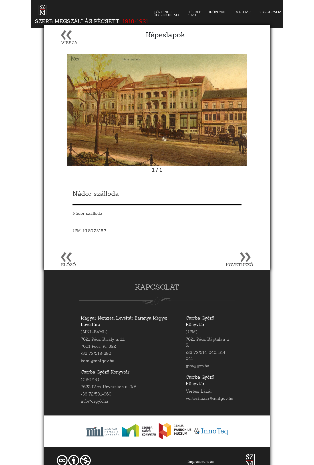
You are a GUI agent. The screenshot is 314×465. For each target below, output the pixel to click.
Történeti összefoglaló (167, 14)
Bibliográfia (270, 12)
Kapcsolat (299, 12)
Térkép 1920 (194, 14)
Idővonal (217, 12)
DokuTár (242, 12)
